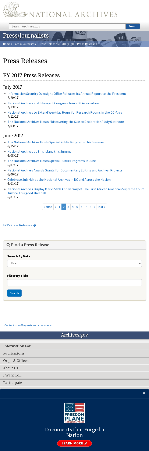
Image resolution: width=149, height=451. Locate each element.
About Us (10, 368)
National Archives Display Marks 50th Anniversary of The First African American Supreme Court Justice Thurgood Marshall (75, 191)
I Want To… (12, 375)
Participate (12, 383)
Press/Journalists (25, 44)
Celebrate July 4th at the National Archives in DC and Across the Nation (59, 179)
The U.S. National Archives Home (60, 11)
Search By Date (18, 256)
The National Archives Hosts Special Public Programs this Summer (55, 142)
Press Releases (49, 44)
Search (132, 26)
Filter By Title (17, 275)
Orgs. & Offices (16, 361)
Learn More (74, 443)
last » (102, 207)
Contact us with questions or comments (28, 325)
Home (7, 44)
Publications (14, 353)
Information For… (18, 346)
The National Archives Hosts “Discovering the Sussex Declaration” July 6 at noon (65, 122)
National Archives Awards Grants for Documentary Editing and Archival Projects (65, 170)
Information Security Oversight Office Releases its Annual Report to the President (66, 93)
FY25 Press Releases (17, 225)
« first (48, 207)
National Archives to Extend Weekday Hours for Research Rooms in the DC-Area (64, 112)
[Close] (144, 393)
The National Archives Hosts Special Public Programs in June (51, 161)
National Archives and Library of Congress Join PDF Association (53, 103)
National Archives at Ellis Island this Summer (40, 151)
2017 (65, 44)
